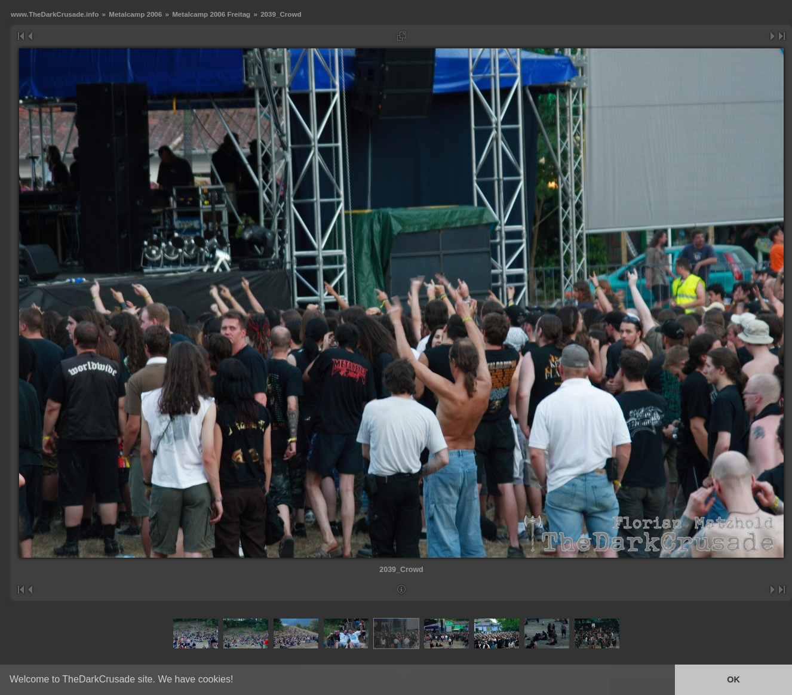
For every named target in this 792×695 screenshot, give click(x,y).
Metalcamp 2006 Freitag (211, 14)
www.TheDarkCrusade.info (55, 14)
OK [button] (733, 679)
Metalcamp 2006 (135, 14)
